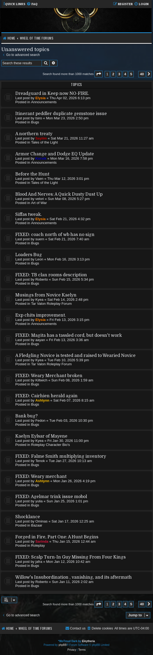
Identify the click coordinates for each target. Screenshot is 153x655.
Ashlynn (42, 400)
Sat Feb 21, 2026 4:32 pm (70, 219)
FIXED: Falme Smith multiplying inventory (60, 456)
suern (39, 239)
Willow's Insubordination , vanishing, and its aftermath (73, 577)
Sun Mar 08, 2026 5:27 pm (69, 199)
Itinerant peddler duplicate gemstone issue (61, 113)
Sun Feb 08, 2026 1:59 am (72, 380)
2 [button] (113, 74)
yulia (39, 501)
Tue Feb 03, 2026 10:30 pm (71, 420)
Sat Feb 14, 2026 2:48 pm (68, 300)
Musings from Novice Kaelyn (45, 295)
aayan (40, 340)
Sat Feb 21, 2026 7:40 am (68, 239)
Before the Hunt (32, 174)
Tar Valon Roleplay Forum (51, 304)
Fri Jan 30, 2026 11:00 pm (68, 441)
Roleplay (38, 545)
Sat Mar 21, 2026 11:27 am (72, 138)
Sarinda (41, 541)
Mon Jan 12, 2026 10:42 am (68, 562)
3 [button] (119, 74)
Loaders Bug (28, 254)
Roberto (41, 279)
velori (39, 199)
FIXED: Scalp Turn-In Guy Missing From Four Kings (70, 557)
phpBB (63, 644)
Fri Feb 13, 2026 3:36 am (69, 340)
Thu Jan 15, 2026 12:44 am (74, 541)
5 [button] (131, 74)
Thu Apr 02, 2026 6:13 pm (70, 98)
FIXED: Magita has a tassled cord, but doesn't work (68, 335)
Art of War (39, 203)
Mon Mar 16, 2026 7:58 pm (71, 158)
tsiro (38, 118)
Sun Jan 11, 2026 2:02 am (72, 582)
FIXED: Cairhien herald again (46, 395)
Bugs (35, 122)
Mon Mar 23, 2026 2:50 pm (67, 118)
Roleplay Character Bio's (50, 445)
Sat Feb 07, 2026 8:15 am (73, 400)
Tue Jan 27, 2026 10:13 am (70, 461)
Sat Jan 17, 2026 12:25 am (73, 521)
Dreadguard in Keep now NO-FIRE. (52, 93)
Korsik (40, 158)
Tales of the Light (44, 142)
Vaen (39, 179)
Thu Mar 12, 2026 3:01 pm (68, 179)
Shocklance (27, 516)
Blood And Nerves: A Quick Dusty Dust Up (59, 194)
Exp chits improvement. (40, 315)
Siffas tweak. (28, 214)
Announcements (44, 102)
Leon (39, 259)
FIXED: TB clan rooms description (51, 275)
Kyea (39, 300)
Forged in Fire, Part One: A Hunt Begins (56, 537)
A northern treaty (33, 133)
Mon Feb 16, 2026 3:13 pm (68, 259)
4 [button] (125, 74)
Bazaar (36, 525)
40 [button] (142, 74)
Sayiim (41, 138)
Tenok (40, 461)
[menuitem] (32, 4)
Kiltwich (41, 380)
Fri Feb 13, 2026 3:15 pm (69, 320)
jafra (38, 562)
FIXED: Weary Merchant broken (48, 375)
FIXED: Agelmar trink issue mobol (51, 496)
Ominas (41, 521)
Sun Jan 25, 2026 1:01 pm (67, 501)
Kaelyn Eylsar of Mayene (41, 436)
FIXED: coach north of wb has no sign (54, 234)
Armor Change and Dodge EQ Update (54, 154)
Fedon (40, 420)
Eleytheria (88, 641)
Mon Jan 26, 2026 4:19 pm (74, 481)
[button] (98, 74)
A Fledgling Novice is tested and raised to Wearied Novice (75, 355)
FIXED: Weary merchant (41, 476)
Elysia (40, 98)
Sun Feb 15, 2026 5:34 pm (73, 279)
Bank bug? (26, 416)
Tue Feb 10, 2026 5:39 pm (68, 360)
